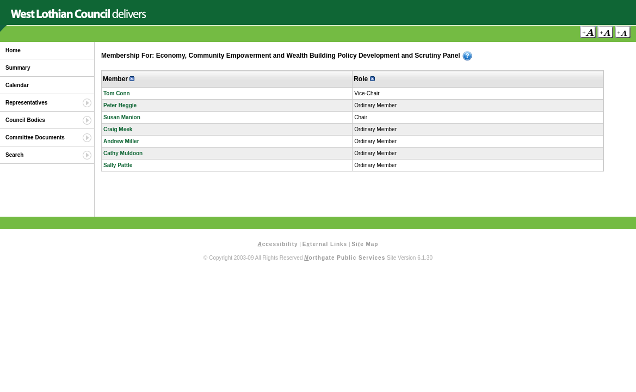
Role (364, 79)
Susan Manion (121, 117)
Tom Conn (116, 93)
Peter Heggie (120, 105)
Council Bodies (25, 120)
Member (118, 79)
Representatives (26, 103)
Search (14, 155)
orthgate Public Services (344, 258)
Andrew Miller (121, 141)
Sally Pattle (117, 165)
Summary (17, 68)
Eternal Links (324, 244)
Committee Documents (35, 137)
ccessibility (278, 244)
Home (13, 50)
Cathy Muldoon (123, 153)
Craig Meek (117, 129)
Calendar (17, 85)
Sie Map (364, 244)
